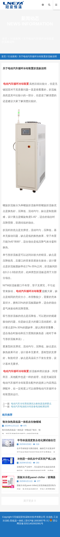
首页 (4, 38)
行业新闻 (15, 38)
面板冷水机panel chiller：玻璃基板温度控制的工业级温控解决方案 (36, 479)
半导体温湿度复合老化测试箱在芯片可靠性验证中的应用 (36, 442)
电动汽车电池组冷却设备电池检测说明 (30, 406)
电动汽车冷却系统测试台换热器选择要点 (31, 403)
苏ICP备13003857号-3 (36, 520)
